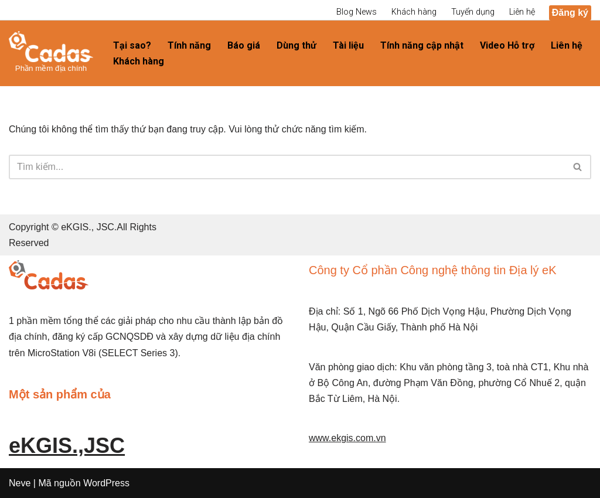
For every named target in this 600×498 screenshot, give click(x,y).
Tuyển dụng (473, 12)
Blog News (356, 12)
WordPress (106, 483)
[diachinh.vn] (51, 53)
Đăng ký (570, 13)
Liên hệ (522, 12)
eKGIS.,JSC (67, 446)
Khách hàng (414, 12)
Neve (19, 483)
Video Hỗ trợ (507, 45)
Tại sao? (132, 45)
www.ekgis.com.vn (347, 438)
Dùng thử (296, 45)
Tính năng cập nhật (421, 45)
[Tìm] (287, 167)
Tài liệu (348, 45)
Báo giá (243, 45)
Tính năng (189, 45)
